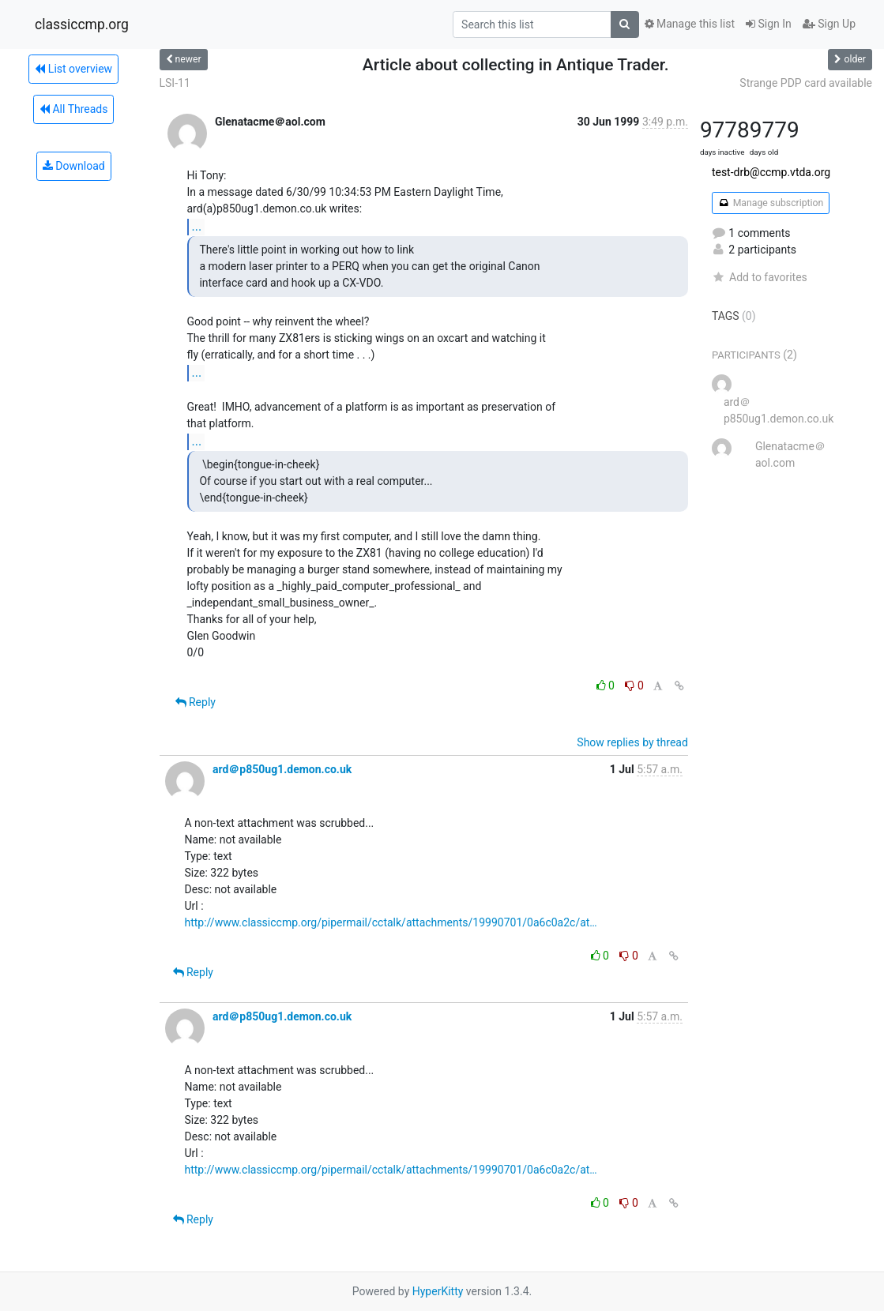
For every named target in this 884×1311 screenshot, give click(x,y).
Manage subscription (770, 202)
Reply (195, 702)
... (197, 226)
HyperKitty (438, 1291)
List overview (73, 68)
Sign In (769, 23)
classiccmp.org (82, 24)
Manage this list (690, 23)
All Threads (73, 109)
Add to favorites (759, 277)
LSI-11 (175, 83)
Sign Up (829, 23)
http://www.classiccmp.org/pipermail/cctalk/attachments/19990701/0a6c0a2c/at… (391, 922)
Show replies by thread (632, 742)
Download (74, 166)
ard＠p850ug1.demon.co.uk (282, 769)
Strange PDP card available (805, 83)
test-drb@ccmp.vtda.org (771, 172)
